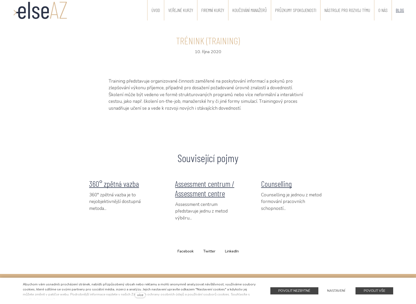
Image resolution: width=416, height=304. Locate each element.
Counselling (276, 183)
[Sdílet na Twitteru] (209, 251)
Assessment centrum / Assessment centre (204, 188)
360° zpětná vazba (114, 183)
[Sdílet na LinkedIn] (232, 251)
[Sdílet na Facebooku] (185, 251)
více (140, 295)
